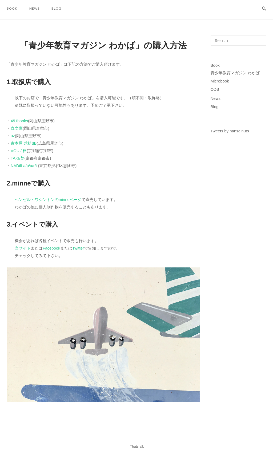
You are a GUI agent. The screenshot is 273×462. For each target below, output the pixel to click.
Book (12, 8)
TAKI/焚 (17, 158)
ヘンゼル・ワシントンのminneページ (48, 199)
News (34, 8)
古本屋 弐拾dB (24, 143)
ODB (215, 89)
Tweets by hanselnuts (230, 131)
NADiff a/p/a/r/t (24, 165)
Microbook (220, 81)
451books (19, 121)
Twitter (78, 248)
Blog (56, 8)
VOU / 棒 (19, 150)
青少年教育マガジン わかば (235, 72)
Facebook (51, 248)
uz (13, 135)
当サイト (23, 248)
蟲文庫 (17, 128)
